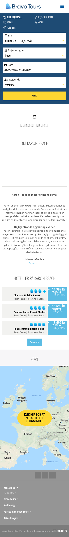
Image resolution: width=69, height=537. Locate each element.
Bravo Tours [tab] (10, 499)
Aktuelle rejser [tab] (11, 518)
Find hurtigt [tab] (9, 505)
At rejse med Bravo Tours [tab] (16, 511)
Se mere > (34, 263)
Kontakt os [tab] (9, 487)
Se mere (34, 342)
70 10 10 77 (10, 492)
